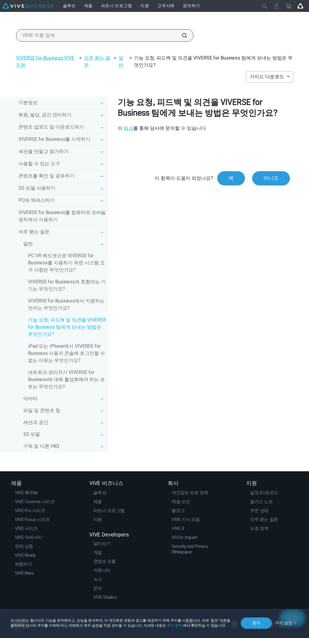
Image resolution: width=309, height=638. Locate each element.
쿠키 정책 (174, 625)
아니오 (271, 178)
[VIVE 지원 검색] (181, 35)
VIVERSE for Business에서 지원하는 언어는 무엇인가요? (66, 304)
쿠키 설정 (283, 622)
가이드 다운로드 (267, 76)
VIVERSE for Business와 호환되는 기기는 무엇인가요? (67, 285)
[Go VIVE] (300, 6)
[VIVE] (28, 6)
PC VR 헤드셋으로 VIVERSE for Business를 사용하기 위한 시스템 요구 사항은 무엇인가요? (66, 263)
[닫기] (265, 6)
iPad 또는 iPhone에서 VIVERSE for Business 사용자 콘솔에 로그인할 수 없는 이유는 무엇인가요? (66, 353)
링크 (128, 128)
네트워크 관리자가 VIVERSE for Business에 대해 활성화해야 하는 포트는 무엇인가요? (66, 379)
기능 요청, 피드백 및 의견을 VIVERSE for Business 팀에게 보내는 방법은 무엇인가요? (67, 327)
